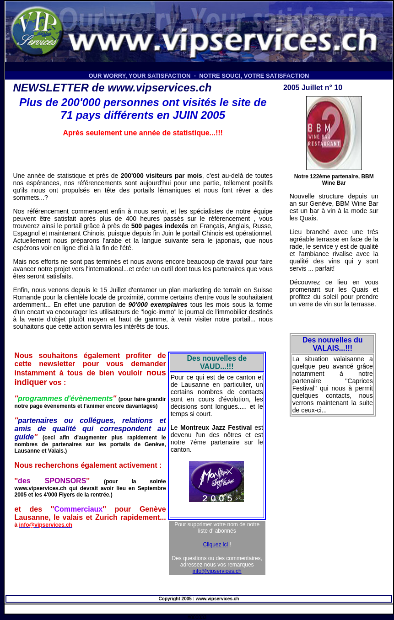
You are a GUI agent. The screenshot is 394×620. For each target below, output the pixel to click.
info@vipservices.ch (217, 571)
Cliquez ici (215, 544)
